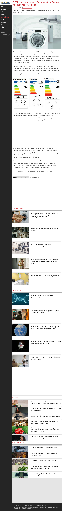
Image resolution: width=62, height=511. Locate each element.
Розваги (2, 21)
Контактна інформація (6, 34)
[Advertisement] (37, 134)
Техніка (21, 171)
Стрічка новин (34, 177)
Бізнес (2, 7)
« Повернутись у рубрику (20, 177)
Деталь (53, 171)
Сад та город (4, 22)
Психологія (3, 19)
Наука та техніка (27, 7)
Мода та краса (4, 16)
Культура (3, 14)
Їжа (1, 12)
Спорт (2, 24)
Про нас (3, 32)
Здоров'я (3, 11)
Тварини (3, 26)
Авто (2, 6)
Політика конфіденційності (8, 36)
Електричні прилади (43, 171)
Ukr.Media (28, 62)
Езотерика (3, 9)
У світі (2, 27)
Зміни (26, 171)
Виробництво (32, 171)
